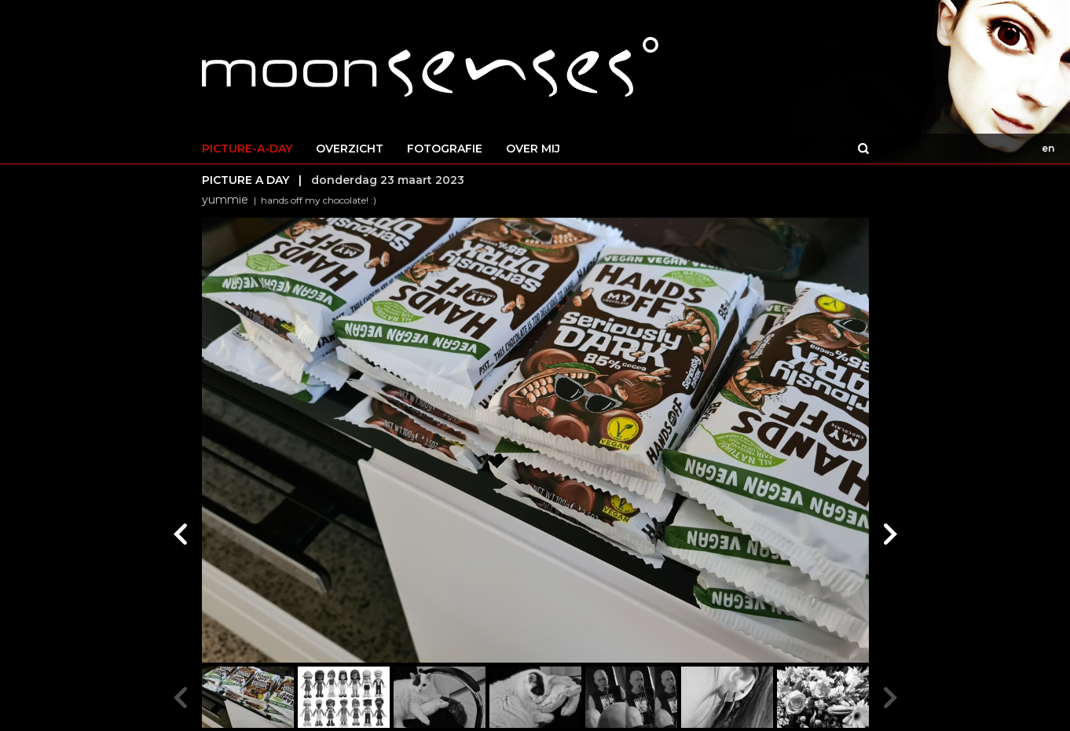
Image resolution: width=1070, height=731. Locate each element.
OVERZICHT (349, 148)
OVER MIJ (533, 148)
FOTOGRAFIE (444, 148)
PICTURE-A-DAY (247, 148)
